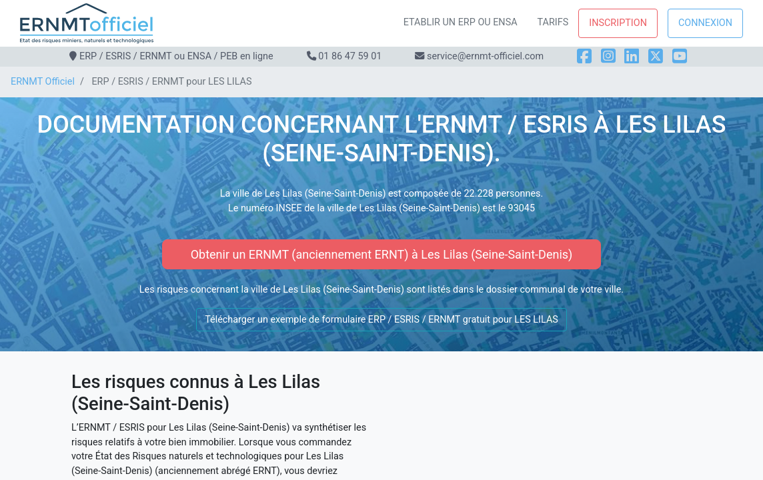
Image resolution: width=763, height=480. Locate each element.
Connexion (705, 23)
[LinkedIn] (631, 56)
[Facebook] (584, 56)
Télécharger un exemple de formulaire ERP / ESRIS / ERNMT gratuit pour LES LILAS (381, 319)
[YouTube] (679, 56)
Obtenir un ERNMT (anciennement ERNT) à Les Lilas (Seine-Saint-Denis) (382, 254)
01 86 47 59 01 (350, 56)
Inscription (618, 23)
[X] (655, 56)
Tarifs (553, 22)
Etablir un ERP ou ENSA (461, 22)
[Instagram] (608, 56)
